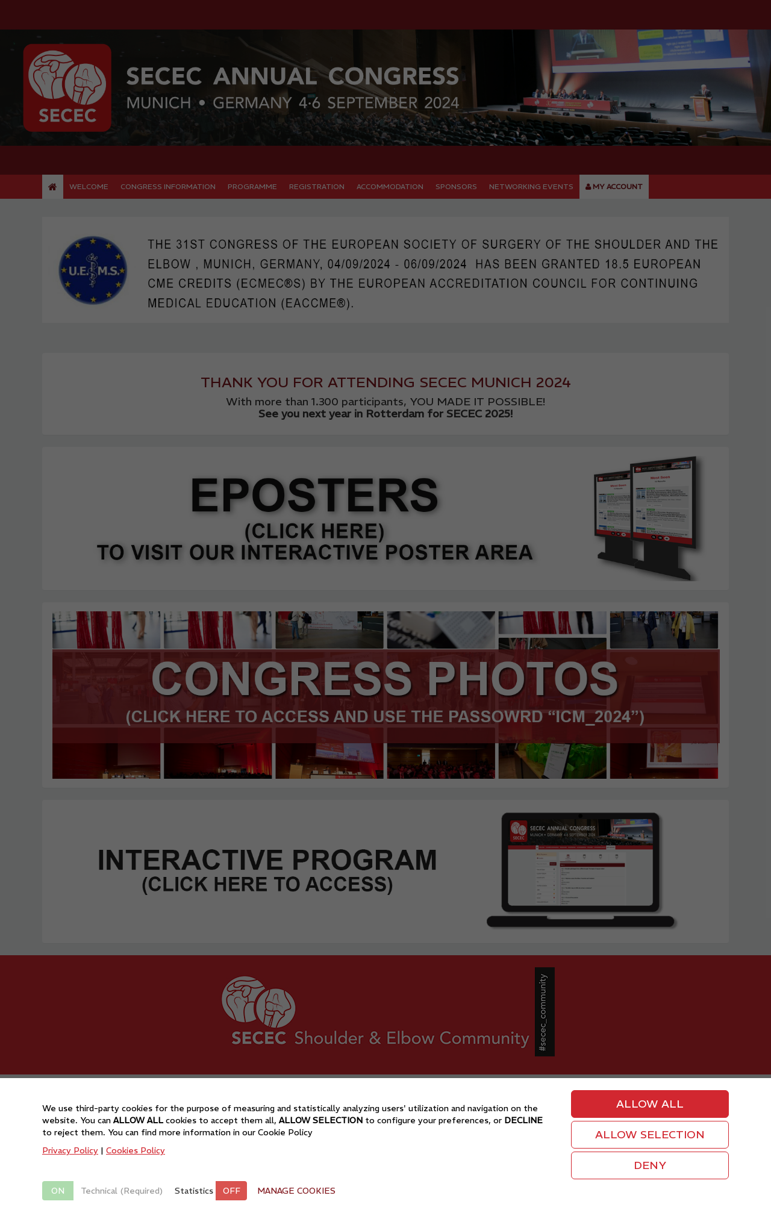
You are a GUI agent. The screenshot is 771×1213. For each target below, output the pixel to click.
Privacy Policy (70, 1150)
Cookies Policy (135, 1150)
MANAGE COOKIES (296, 1190)
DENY (650, 1165)
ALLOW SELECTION (650, 1134)
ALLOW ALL (650, 1104)
